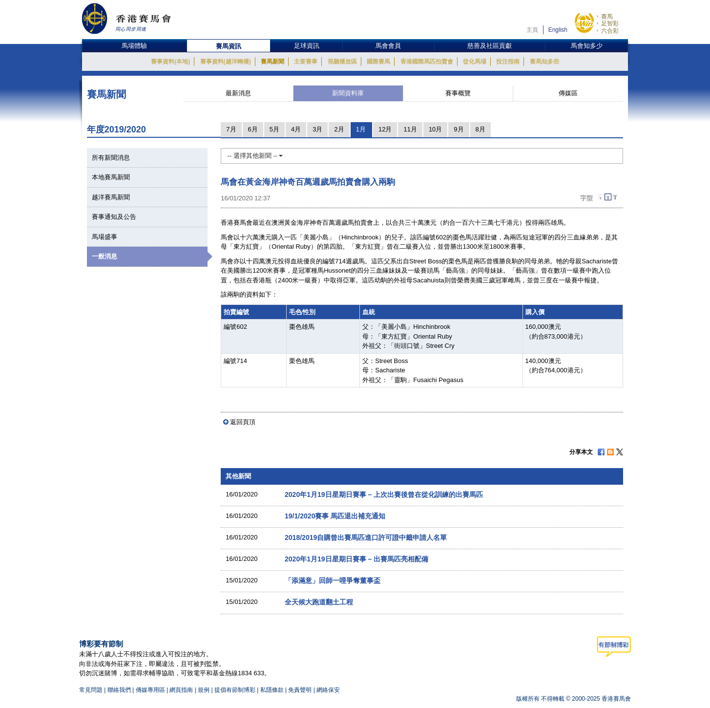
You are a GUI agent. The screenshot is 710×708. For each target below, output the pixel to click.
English (557, 29)
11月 (410, 129)
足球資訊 (306, 45)
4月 (296, 129)
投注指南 (508, 61)
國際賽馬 (378, 61)
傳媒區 (568, 93)
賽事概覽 (458, 93)
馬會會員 (388, 45)
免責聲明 (300, 690)
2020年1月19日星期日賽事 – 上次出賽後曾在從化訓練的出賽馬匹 (384, 494)
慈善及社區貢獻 (489, 45)
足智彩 (610, 23)
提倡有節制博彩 (234, 690)
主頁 (532, 29)
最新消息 (238, 93)
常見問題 (91, 690)
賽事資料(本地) (170, 61)
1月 (361, 129)
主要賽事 (305, 61)
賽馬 (607, 16)
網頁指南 (181, 690)
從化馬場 (474, 61)
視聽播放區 (342, 61)
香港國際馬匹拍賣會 (426, 61)
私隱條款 (272, 690)
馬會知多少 (587, 45)
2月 (339, 129)
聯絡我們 (119, 690)
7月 (231, 129)
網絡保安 (328, 690)
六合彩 (610, 30)
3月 (317, 129)
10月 (435, 129)
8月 (480, 129)
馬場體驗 (134, 45)
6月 (253, 129)
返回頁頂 (242, 422)
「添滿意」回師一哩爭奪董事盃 (332, 580)
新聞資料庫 (348, 93)
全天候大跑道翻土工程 (319, 602)
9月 (458, 129)
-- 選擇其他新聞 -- (255, 155)
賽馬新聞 (272, 61)
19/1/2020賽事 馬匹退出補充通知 (335, 516)
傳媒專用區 (150, 690)
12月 (385, 129)
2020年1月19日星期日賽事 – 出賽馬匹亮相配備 (356, 559)
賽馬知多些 (544, 61)
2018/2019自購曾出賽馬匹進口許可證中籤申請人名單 (366, 537)
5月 (274, 129)
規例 (204, 690)
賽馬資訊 (228, 46)
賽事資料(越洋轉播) (225, 61)
